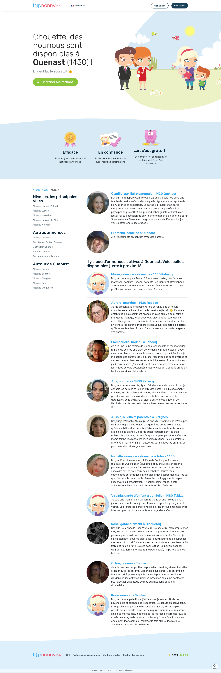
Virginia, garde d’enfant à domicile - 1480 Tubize (147, 495)
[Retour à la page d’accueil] (47, 5)
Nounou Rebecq (41, 269)
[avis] (172, 655)
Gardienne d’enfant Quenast (48, 242)
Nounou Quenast (42, 237)
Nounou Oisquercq (43, 287)
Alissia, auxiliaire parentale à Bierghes (139, 417)
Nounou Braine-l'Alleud (45, 206)
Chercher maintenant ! (55, 82)
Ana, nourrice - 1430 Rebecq (132, 381)
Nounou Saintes (41, 273)
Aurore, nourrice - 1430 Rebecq (134, 302)
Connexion (159, 6)
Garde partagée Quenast (46, 256)
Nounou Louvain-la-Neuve (47, 220)
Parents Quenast (41, 251)
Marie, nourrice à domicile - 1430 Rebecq (142, 274)
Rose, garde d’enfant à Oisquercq (136, 524)
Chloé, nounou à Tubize (128, 563)
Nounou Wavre (41, 210)
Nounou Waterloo (42, 215)
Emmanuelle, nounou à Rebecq (134, 342)
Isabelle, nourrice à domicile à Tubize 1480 (143, 456)
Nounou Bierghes (42, 278)
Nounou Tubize (41, 283)
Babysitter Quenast (43, 246)
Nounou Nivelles (41, 224)
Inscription (179, 5)
